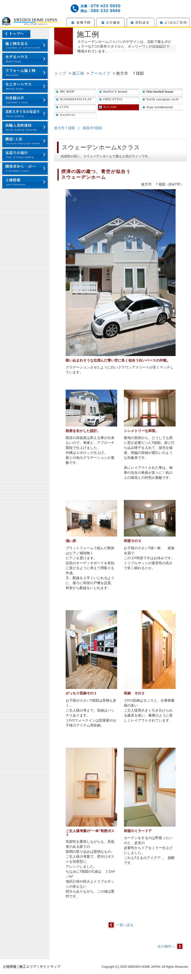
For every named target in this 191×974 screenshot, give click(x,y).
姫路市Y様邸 (92, 128)
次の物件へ (166, 946)
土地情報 (9, 967)
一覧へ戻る (125, 925)
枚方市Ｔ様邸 (64, 128)
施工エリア (28, 967)
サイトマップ (50, 967)
